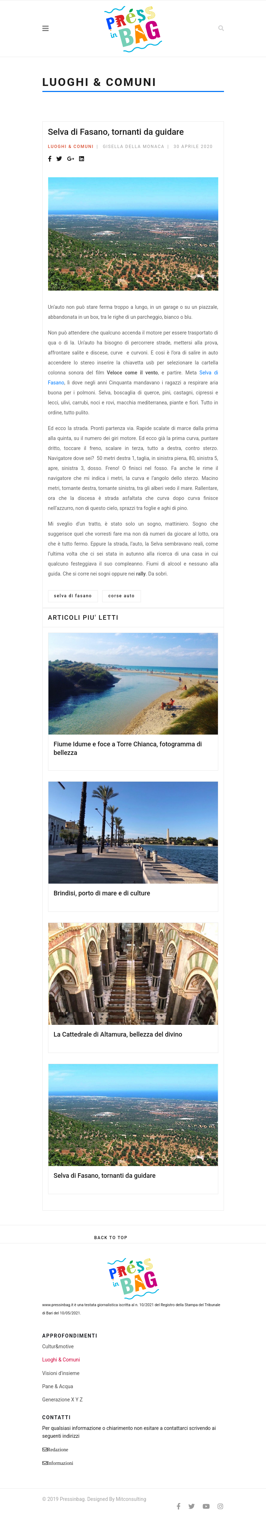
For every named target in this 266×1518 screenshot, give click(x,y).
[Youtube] (206, 1506)
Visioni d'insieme (61, 1373)
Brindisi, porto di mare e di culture (102, 893)
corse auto (121, 595)
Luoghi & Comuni (71, 146)
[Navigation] (61, 28)
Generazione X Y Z (62, 1399)
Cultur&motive (58, 1346)
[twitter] (191, 1506)
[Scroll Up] (110, 1237)
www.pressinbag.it (57, 1305)
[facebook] (179, 1506)
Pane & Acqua (57, 1386)
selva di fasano (73, 595)
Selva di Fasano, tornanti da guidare (105, 1175)
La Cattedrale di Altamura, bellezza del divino (118, 1034)
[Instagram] (220, 1506)
